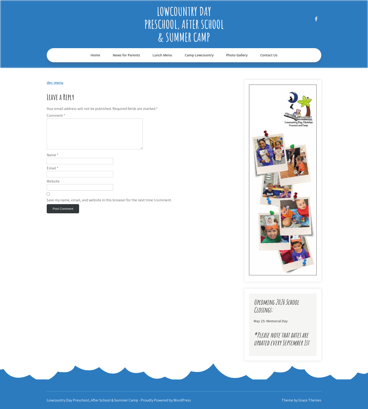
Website (53, 186)
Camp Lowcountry (199, 55)
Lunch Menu (162, 55)
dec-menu (55, 82)
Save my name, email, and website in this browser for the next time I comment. (109, 205)
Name (52, 160)
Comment (56, 115)
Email (52, 173)
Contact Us (268, 55)
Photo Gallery (237, 55)
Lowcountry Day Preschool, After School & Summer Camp (184, 24)
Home (95, 55)
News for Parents (126, 55)
